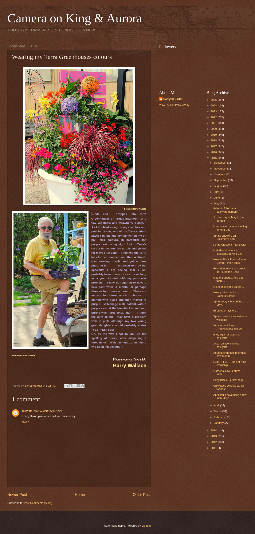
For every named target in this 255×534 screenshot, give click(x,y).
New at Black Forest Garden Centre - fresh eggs (230, 261)
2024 (214, 105)
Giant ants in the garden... (228, 286)
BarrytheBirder (173, 99)
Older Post (142, 495)
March (218, 411)
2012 (214, 442)
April (217, 405)
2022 (214, 117)
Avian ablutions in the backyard (226, 345)
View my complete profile (174, 104)
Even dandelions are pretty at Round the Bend (229, 270)
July (216, 191)
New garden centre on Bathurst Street (226, 294)
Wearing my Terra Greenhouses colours (227, 327)
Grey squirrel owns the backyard (226, 336)
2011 (214, 447)
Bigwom (27, 410)
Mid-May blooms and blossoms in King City (227, 252)
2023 (214, 111)
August (218, 186)
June (217, 197)
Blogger (146, 525)
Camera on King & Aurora (74, 18)
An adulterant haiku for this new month (229, 354)
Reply (25, 421)
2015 (214, 157)
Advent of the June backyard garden (225, 210)
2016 (214, 152)
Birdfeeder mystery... (225, 310)
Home (80, 495)
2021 (214, 123)
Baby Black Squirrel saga (228, 380)
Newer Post (17, 495)
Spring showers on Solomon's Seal (224, 237)
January (219, 422)
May (217, 203)
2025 (214, 99)
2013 (214, 436)
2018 (214, 140)
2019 (214, 134)
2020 (214, 128)
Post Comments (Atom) (38, 503)
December (220, 162)
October (219, 174)
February (219, 417)
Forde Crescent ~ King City (229, 244)
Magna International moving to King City (230, 228)
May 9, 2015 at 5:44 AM (48, 410)
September (221, 180)
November (220, 168)
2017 (214, 146)
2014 (214, 430)
